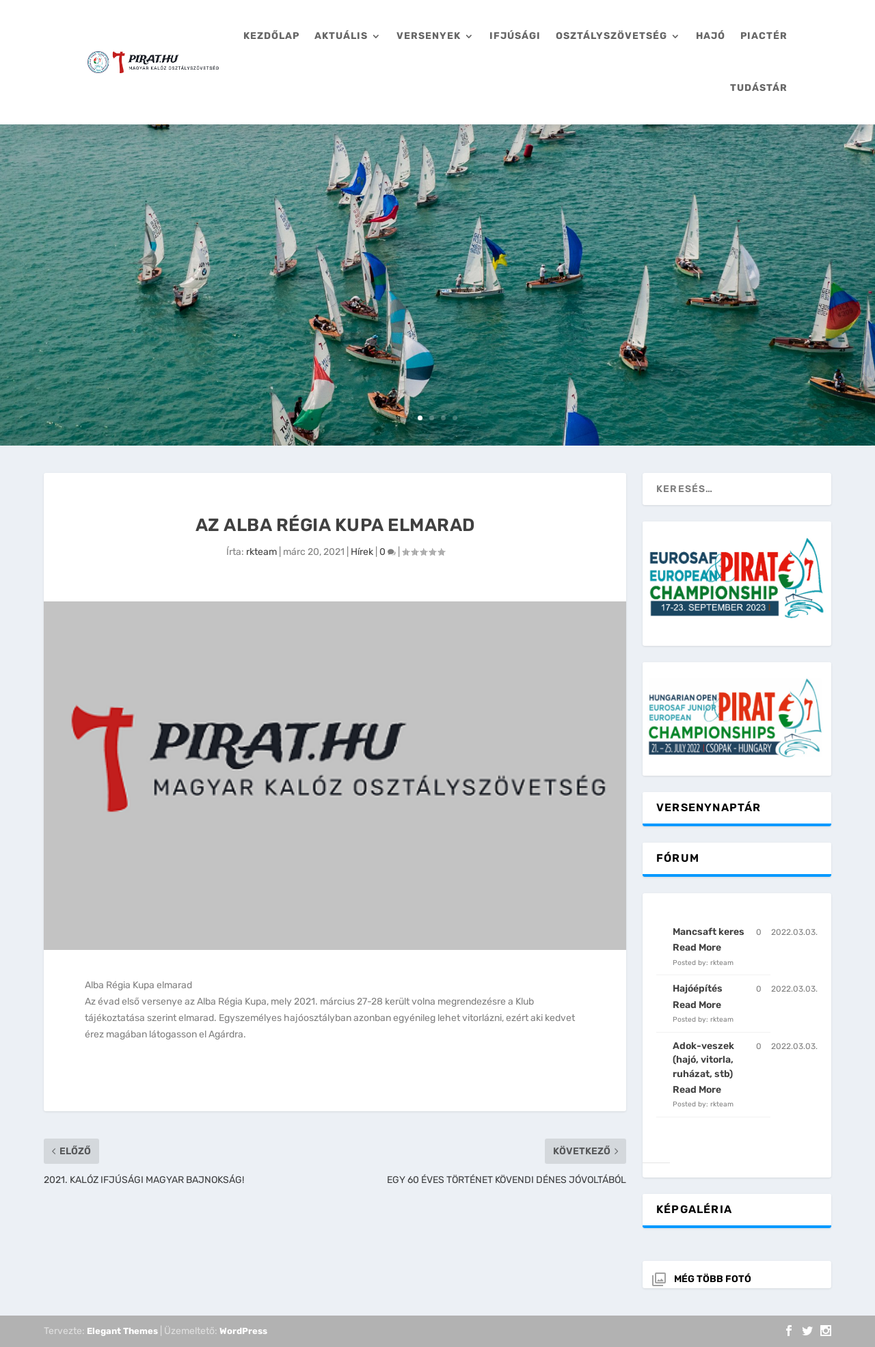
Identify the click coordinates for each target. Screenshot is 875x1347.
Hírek (362, 552)
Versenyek (428, 36)
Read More (697, 947)
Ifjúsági (515, 36)
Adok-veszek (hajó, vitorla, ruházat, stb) (703, 1060)
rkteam (261, 552)
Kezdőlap (271, 36)
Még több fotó (712, 1279)
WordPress (243, 1331)
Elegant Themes (122, 1331)
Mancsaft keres (708, 932)
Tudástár (759, 88)
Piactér (764, 36)
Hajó (710, 36)
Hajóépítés (698, 988)
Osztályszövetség (611, 36)
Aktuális (341, 36)
